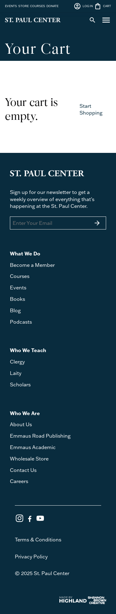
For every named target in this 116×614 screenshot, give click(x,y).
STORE (23, 6)
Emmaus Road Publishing (40, 435)
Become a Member (32, 265)
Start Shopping (90, 109)
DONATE (52, 6)
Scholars (20, 384)
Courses (19, 276)
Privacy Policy (31, 556)
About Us (21, 424)
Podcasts (21, 321)
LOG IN (83, 6)
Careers (19, 481)
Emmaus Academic (33, 447)
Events (18, 287)
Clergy (17, 361)
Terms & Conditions (38, 539)
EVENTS (11, 6)
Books (17, 299)
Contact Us (23, 470)
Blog (15, 310)
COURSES (37, 6)
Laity (15, 373)
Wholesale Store (29, 458)
